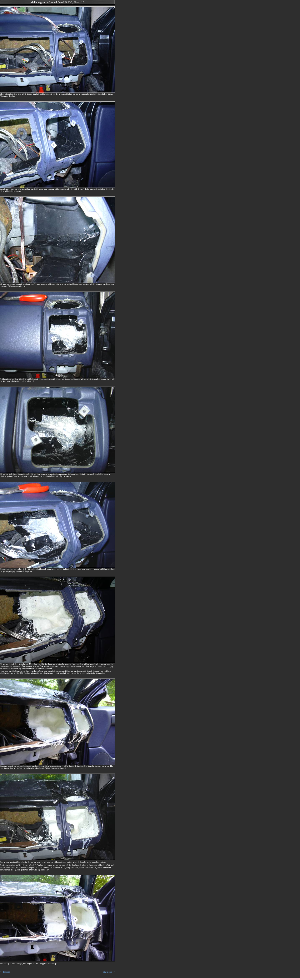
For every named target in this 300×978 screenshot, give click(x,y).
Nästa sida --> (109, 972)
